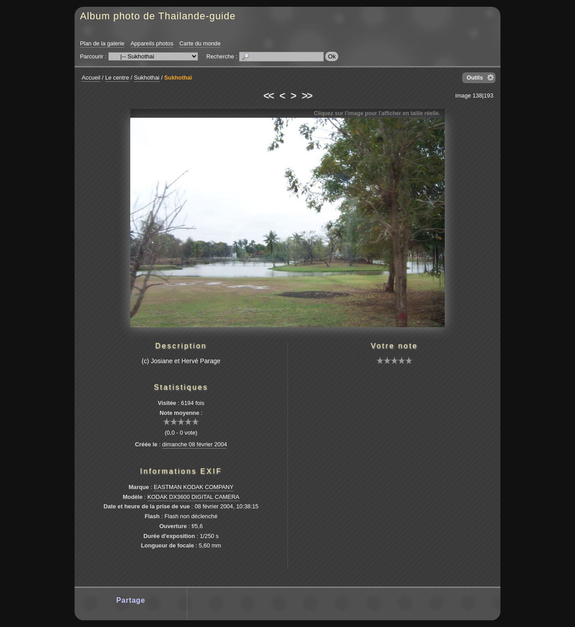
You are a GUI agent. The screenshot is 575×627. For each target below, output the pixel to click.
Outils (475, 77)
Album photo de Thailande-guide (158, 16)
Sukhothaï (178, 77)
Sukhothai (146, 77)
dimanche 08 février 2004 (194, 444)
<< (268, 96)
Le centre (117, 77)
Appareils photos (151, 43)
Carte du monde (200, 43)
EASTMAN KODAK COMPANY (194, 487)
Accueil (91, 77)
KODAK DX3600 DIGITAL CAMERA (193, 497)
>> (307, 96)
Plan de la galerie (102, 43)
